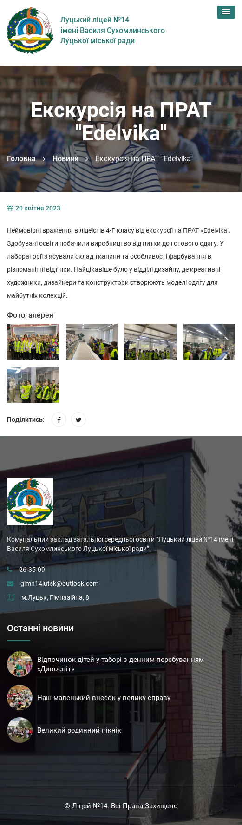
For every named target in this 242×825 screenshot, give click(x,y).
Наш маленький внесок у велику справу (103, 698)
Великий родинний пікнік (79, 730)
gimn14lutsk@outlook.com (59, 583)
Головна (21, 158)
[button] (226, 12)
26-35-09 (32, 569)
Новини (65, 158)
